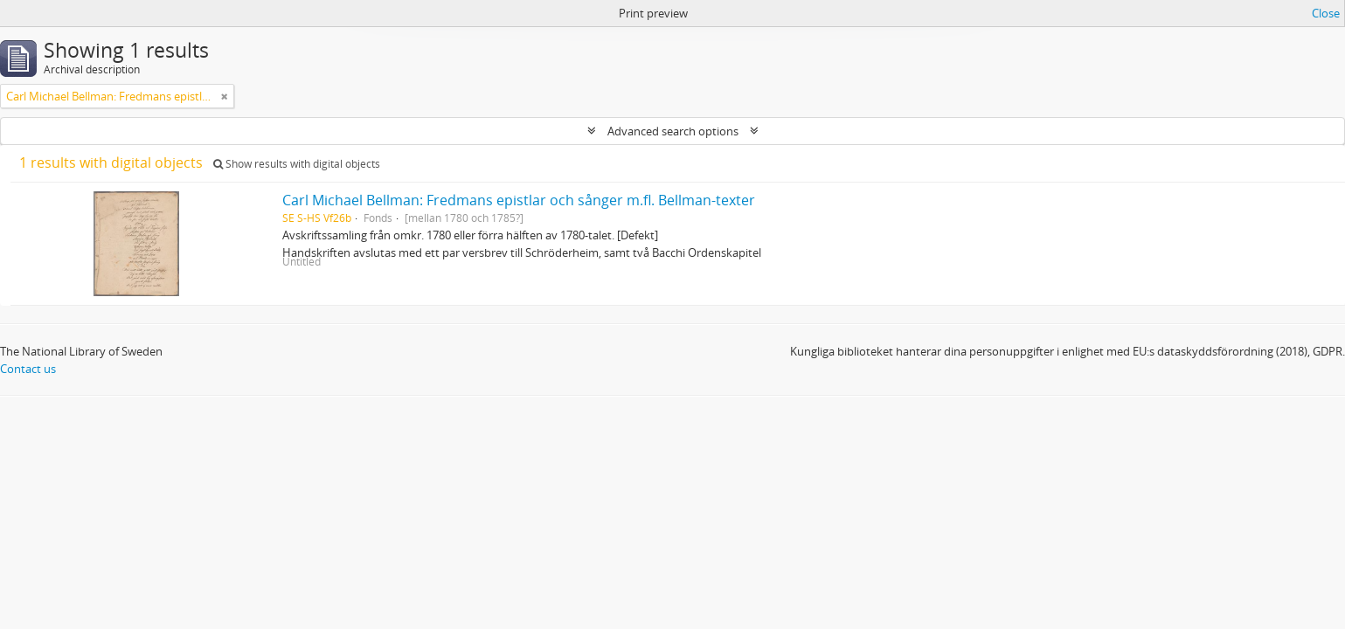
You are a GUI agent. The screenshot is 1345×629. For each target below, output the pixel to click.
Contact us (28, 369)
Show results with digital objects (296, 163)
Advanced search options (673, 131)
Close (1326, 13)
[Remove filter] (224, 96)
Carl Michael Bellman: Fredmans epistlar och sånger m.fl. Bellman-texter (518, 200)
